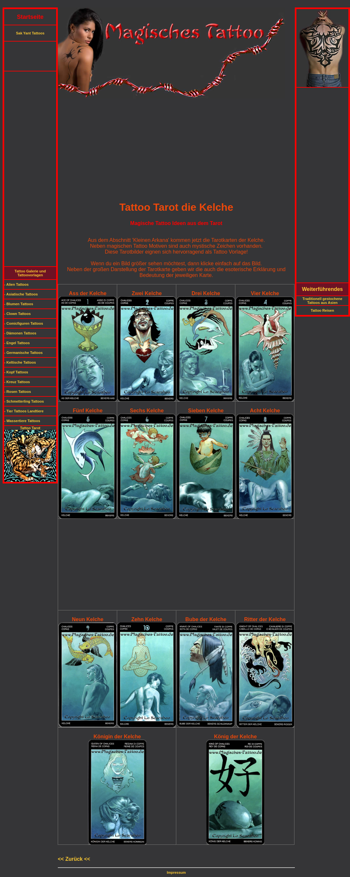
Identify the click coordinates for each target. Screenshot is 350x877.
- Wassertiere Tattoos (22, 421)
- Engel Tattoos (17, 343)
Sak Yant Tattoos (30, 33)
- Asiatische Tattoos (21, 294)
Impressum (176, 872)
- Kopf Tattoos (16, 372)
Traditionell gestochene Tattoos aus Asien (323, 301)
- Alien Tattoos (16, 284)
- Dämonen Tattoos (20, 333)
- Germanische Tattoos (23, 353)
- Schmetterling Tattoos (24, 401)
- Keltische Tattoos (20, 362)
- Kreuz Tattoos (17, 382)
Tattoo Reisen (322, 310)
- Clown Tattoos (17, 314)
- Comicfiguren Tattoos (23, 323)
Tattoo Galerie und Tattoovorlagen (30, 273)
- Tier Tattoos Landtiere (24, 411)
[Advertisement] (175, 5)
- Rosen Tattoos (17, 392)
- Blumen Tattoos (18, 304)
